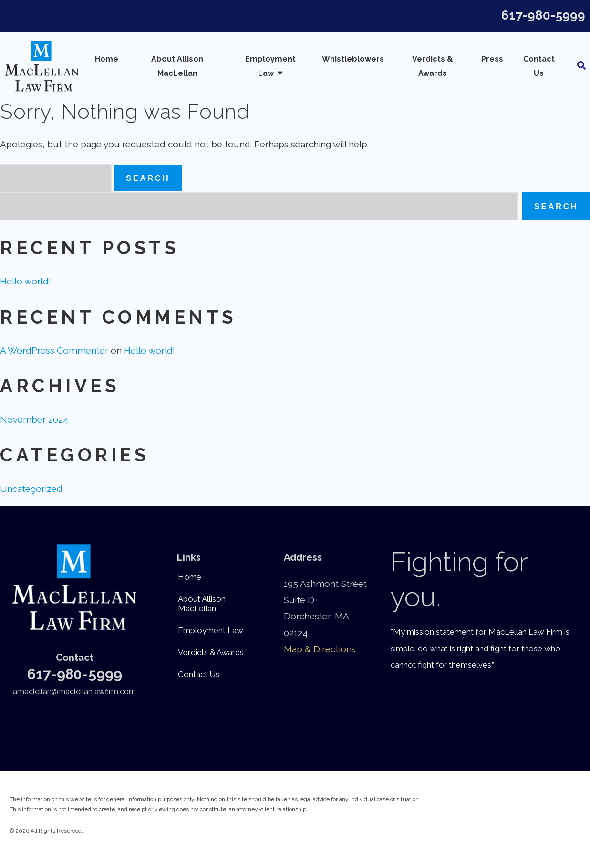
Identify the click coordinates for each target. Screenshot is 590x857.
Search (556, 206)
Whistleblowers (353, 58)
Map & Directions (320, 649)
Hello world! (25, 281)
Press (492, 58)
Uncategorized (31, 488)
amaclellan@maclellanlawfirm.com (74, 691)
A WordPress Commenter (54, 350)
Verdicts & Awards (432, 66)
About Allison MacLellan (177, 66)
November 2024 (34, 419)
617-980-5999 (543, 15)
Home (106, 58)
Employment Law (270, 66)
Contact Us (539, 66)
